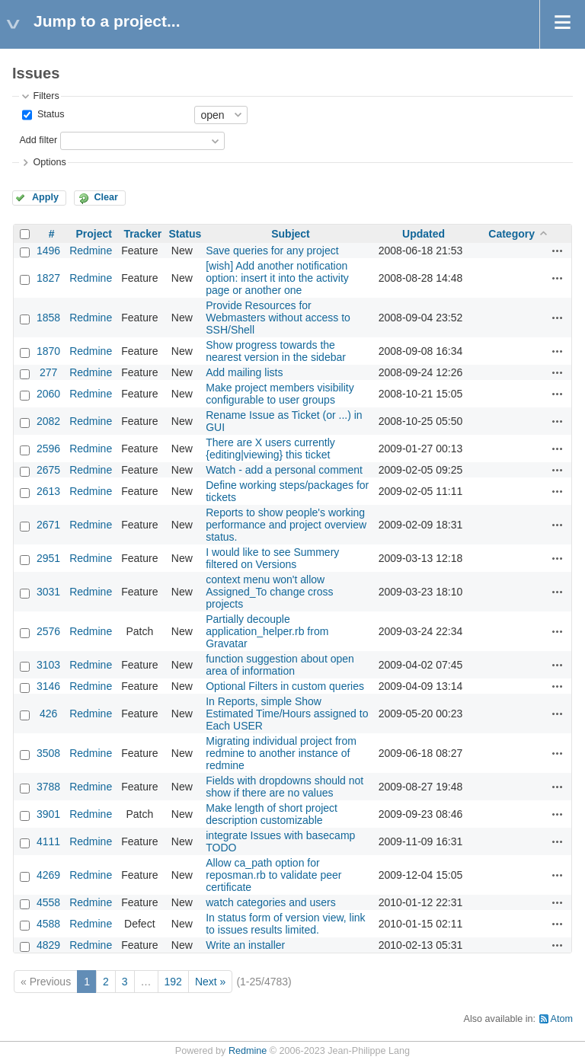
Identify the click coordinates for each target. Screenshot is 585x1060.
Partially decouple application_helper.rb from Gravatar (267, 631)
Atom (562, 1019)
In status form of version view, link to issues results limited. (285, 924)
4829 (48, 945)
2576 (48, 631)
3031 (48, 592)
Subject (290, 234)
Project (93, 234)
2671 (48, 525)
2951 (48, 558)
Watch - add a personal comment (284, 470)
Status (49, 114)
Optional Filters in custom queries (285, 686)
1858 (48, 317)
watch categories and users (270, 902)
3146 (48, 686)
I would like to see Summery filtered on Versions (272, 558)
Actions (557, 250)
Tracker (142, 234)
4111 (48, 841)
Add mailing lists (244, 372)
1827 (48, 278)
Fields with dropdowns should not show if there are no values (284, 786)
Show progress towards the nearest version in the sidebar (276, 351)
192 (173, 981)
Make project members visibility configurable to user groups (280, 394)
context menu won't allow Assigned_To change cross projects (269, 591)
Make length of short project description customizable (271, 814)
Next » (210, 981)
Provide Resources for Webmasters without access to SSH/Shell (278, 317)
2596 (48, 448)
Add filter (38, 140)
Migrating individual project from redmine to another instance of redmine (281, 753)
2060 (48, 394)
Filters (46, 96)
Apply (45, 197)
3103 (48, 665)
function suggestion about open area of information (280, 665)
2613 (48, 491)
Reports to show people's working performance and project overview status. (286, 524)
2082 (48, 421)
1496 (48, 250)
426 (48, 713)
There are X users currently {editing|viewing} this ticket (270, 448)
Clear (106, 197)
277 (48, 372)
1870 (48, 351)
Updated (423, 234)
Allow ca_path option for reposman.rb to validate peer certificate (273, 875)
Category (511, 234)
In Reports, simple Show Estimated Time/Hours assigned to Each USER (287, 713)
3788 (48, 787)
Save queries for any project (272, 250)
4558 (48, 902)
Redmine (90, 250)
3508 (48, 753)
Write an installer (245, 945)
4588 (48, 924)
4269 (48, 875)
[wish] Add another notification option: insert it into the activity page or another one (277, 278)
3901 (48, 814)
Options (49, 162)
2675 (48, 470)
